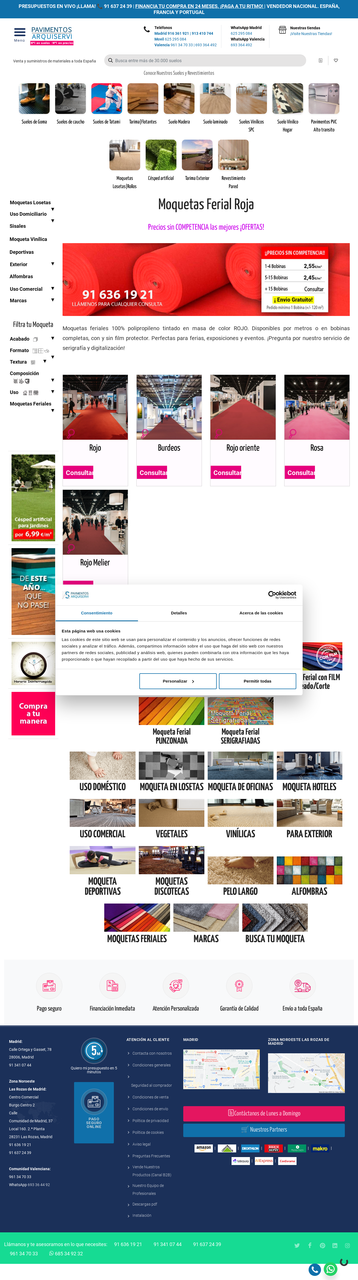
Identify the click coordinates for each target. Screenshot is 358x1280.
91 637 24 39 (118, 6)
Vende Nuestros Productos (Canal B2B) (152, 1187)
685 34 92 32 (66, 1269)
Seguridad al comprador (151, 1101)
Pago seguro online (94, 1139)
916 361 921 (178, 33)
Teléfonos (163, 27)
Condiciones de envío (150, 1125)
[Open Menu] (19, 36)
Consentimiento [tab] (96, 613)
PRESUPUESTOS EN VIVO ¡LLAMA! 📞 (61, 6)
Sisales (18, 226)
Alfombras (21, 276)
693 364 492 (206, 45)
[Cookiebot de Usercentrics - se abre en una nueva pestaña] (272, 595)
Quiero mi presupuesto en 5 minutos (94, 1086)
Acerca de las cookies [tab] (261, 613)
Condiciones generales (152, 1081)
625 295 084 (170, 39)
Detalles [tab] (179, 613)
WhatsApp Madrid (248, 30)
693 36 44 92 (39, 1201)
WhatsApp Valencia (248, 42)
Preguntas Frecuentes (151, 1172)
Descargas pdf (145, 1220)
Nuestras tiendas (311, 31)
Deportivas (22, 252)
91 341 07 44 (168, 1260)
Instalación (142, 1231)
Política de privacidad (151, 1137)
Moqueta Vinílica (28, 239)
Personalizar (178, 681)
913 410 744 (202, 33)
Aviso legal (142, 1160)
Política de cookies (148, 1148)
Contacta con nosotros (152, 1069)
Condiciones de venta (151, 1113)
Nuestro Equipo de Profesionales (148, 1206)
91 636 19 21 (128, 1260)
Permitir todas (257, 681)
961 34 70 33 (173, 45)
